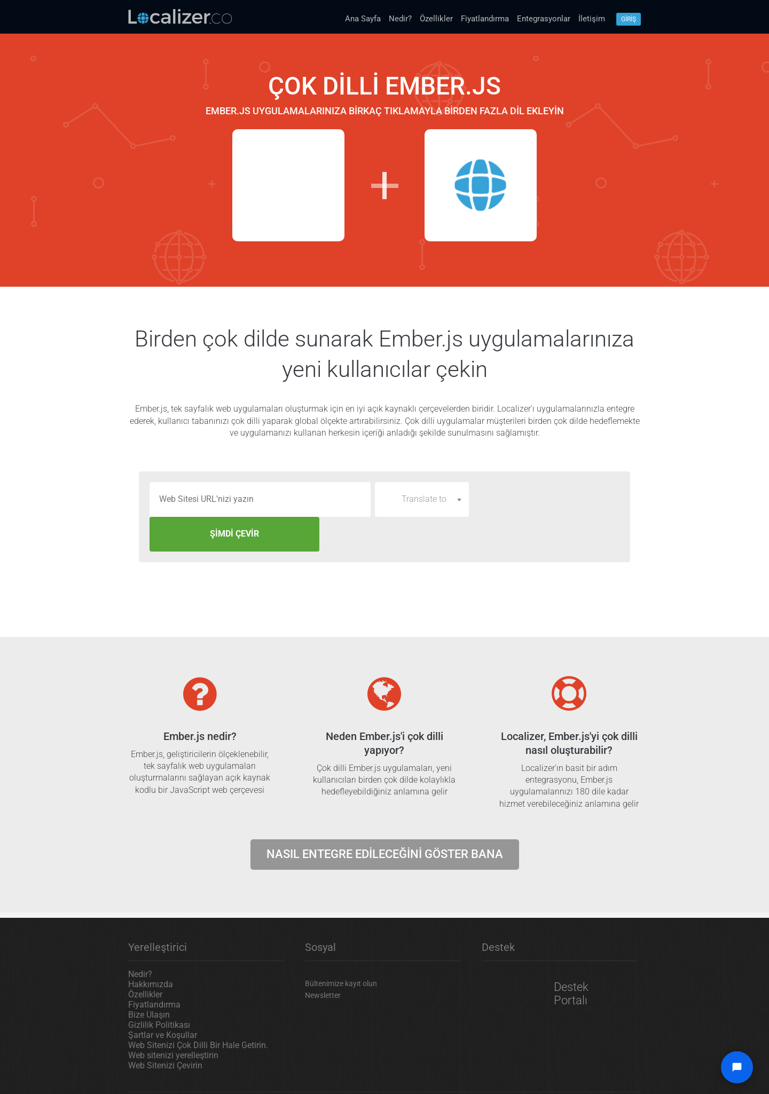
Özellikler (436, 18)
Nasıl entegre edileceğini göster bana (384, 819)
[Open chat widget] (737, 1067)
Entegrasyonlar (543, 18)
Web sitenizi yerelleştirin (173, 1021)
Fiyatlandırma (485, 18)
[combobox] (422, 499)
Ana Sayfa (363, 18)
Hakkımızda (150, 950)
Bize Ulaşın (149, 980)
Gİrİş (628, 19)
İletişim (591, 18)
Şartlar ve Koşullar (162, 1000)
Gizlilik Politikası (159, 990)
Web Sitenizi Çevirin (165, 1031)
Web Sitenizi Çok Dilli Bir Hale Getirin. (198, 1010)
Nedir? (400, 18)
